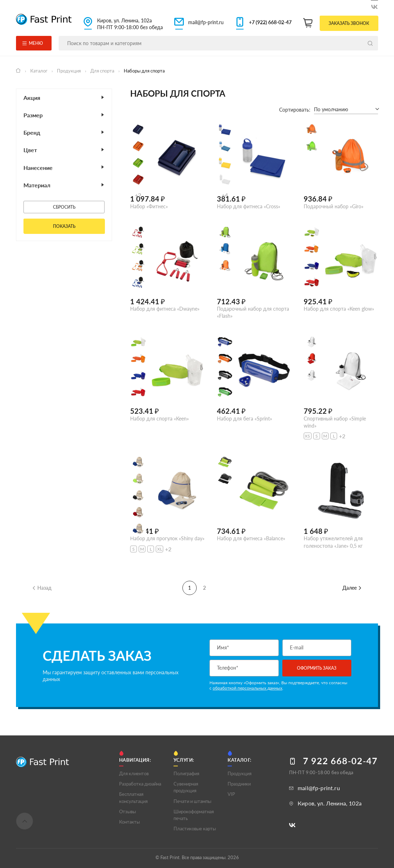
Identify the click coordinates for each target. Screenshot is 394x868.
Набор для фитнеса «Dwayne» (164, 309)
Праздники (239, 784)
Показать (64, 226)
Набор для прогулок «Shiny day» (167, 538)
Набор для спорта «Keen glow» (339, 309)
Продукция (69, 71)
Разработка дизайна (140, 784)
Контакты (129, 822)
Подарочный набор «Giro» (333, 206)
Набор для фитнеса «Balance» (251, 538)
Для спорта (102, 71)
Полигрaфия (186, 773)
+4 (225, 195)
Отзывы (127, 811)
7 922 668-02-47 (340, 761)
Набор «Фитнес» (149, 206)
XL (159, 549)
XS (307, 436)
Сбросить (64, 207)
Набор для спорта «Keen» (159, 419)
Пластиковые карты (195, 828)
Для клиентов (134, 773)
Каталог (39, 71)
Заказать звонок (349, 23)
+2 (138, 195)
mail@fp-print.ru (206, 22)
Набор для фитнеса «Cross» (248, 206)
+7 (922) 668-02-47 (270, 22)
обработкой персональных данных (247, 688)
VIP (231, 794)
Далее (352, 588)
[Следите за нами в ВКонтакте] (374, 5)
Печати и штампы (192, 801)
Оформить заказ (316, 668)
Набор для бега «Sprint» (244, 419)
